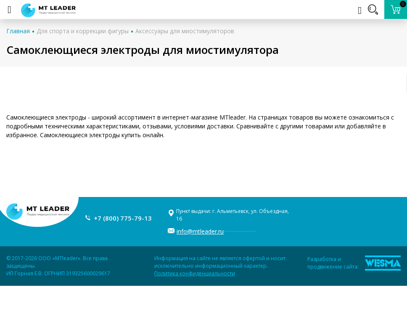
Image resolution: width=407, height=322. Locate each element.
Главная (18, 31)
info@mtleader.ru (200, 231)
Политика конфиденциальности (194, 273)
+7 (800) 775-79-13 (123, 218)
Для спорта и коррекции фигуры (83, 31)
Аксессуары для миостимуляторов (184, 31)
